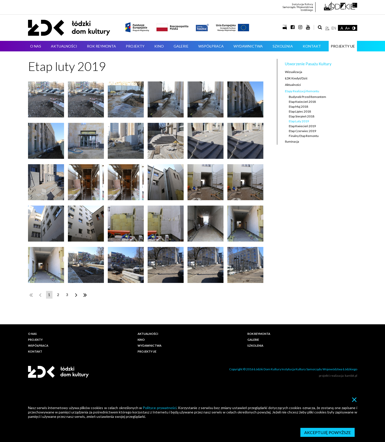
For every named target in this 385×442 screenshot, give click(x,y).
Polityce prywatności (159, 408)
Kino (159, 46)
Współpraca (211, 46)
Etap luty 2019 (299, 121)
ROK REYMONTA (101, 46)
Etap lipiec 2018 (300, 111)
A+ (347, 28)
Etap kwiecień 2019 (302, 126)
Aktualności (64, 46)
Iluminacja (292, 141)
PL (327, 28)
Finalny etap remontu (304, 136)
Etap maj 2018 (298, 106)
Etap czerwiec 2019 (302, 131)
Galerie (181, 46)
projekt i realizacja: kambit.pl (338, 375)
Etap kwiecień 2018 (302, 102)
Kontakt (312, 46)
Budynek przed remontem (307, 97)
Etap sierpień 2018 (301, 116)
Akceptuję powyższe (327, 432)
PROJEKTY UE (343, 46)
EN (334, 28)
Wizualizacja (293, 72)
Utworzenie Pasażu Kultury (308, 63)
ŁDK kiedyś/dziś (296, 78)
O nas (35, 46)
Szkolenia (283, 46)
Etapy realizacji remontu (302, 91)
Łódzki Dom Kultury (69, 28)
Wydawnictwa (248, 46)
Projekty (135, 46)
